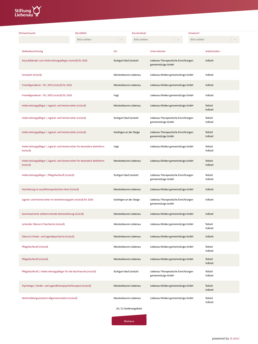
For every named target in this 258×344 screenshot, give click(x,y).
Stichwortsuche (27, 33)
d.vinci (234, 338)
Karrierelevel (139, 33)
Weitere (129, 321)
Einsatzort (194, 33)
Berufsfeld (80, 33)
